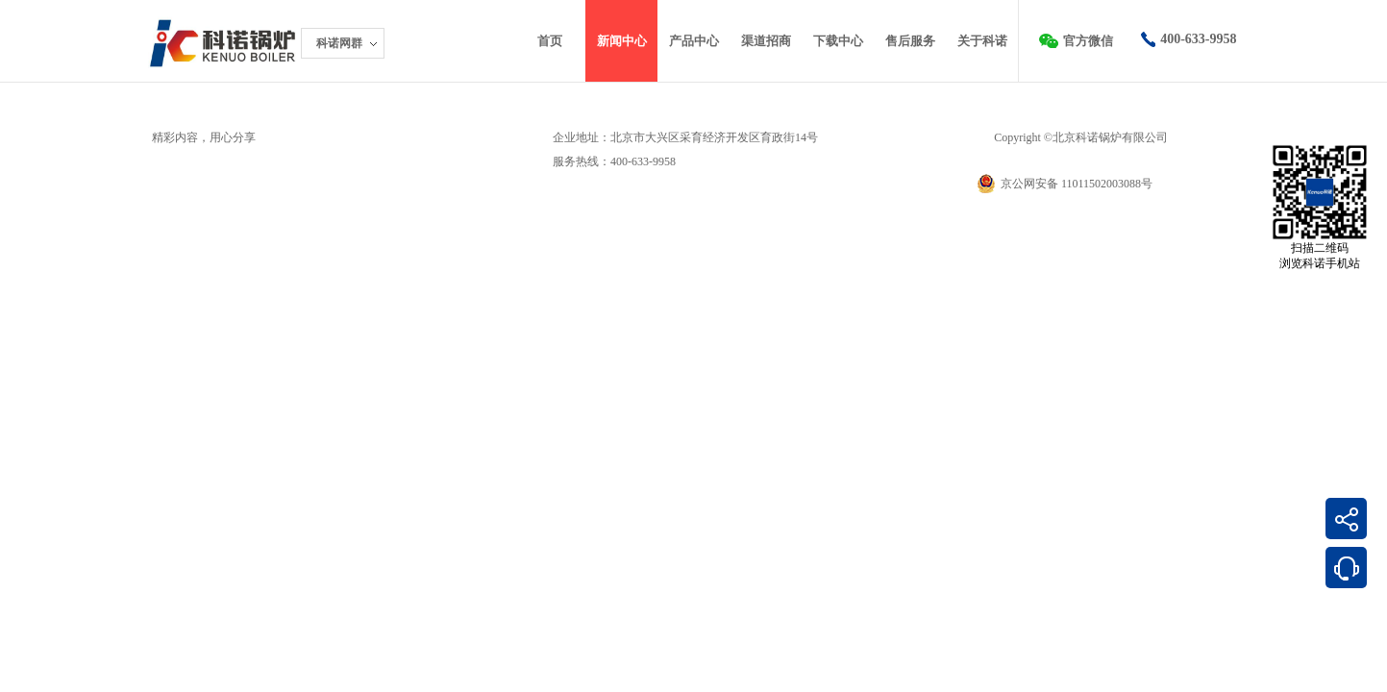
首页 (549, 41)
